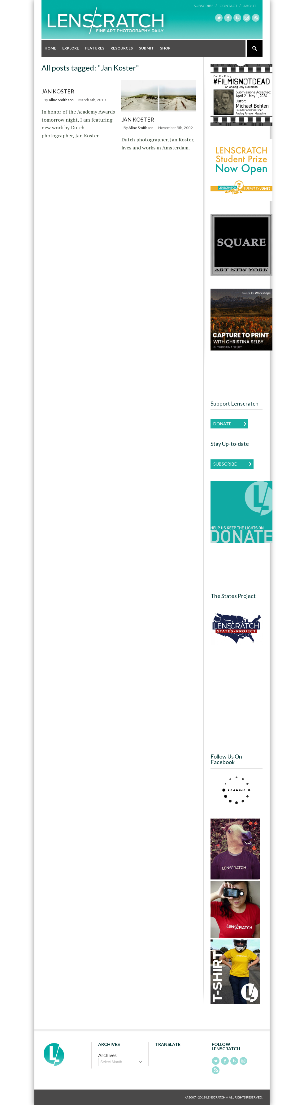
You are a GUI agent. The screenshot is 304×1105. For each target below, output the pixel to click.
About (249, 5)
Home (50, 48)
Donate (222, 423)
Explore (70, 48)
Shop (165, 48)
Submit (146, 48)
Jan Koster (57, 91)
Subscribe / (207, 5)
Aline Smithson (61, 99)
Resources (122, 48)
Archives (107, 1055)
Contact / (230, 5)
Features (94, 48)
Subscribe (225, 463)
